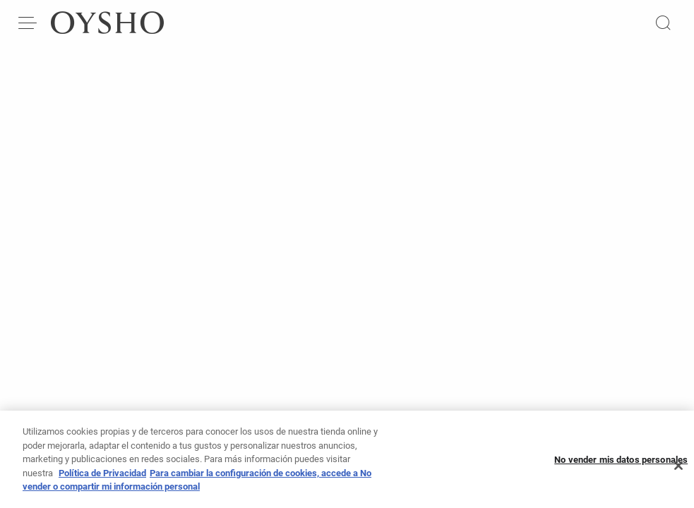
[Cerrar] (678, 472)
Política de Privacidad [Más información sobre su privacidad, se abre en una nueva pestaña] (102, 479)
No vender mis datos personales (621, 466)
